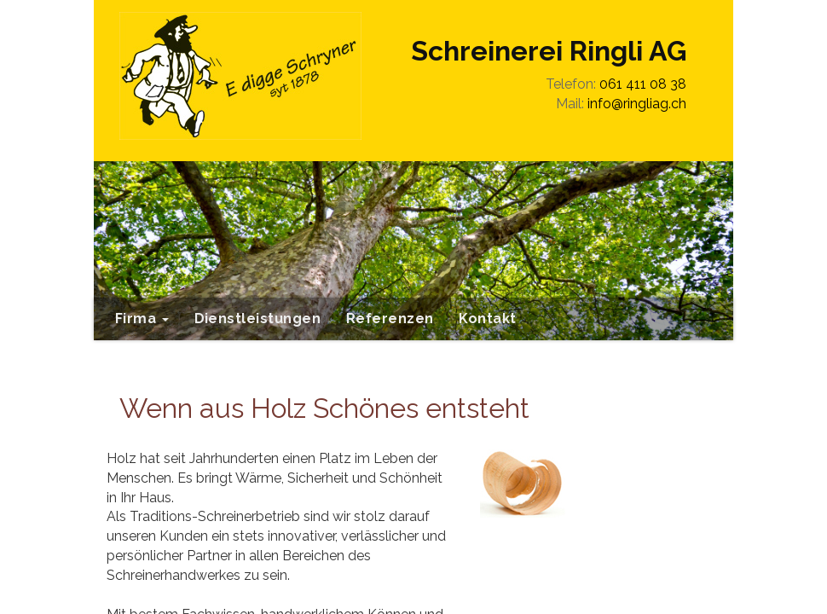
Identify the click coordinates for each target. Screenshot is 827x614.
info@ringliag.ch (636, 104)
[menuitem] (142, 319)
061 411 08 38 (642, 84)
